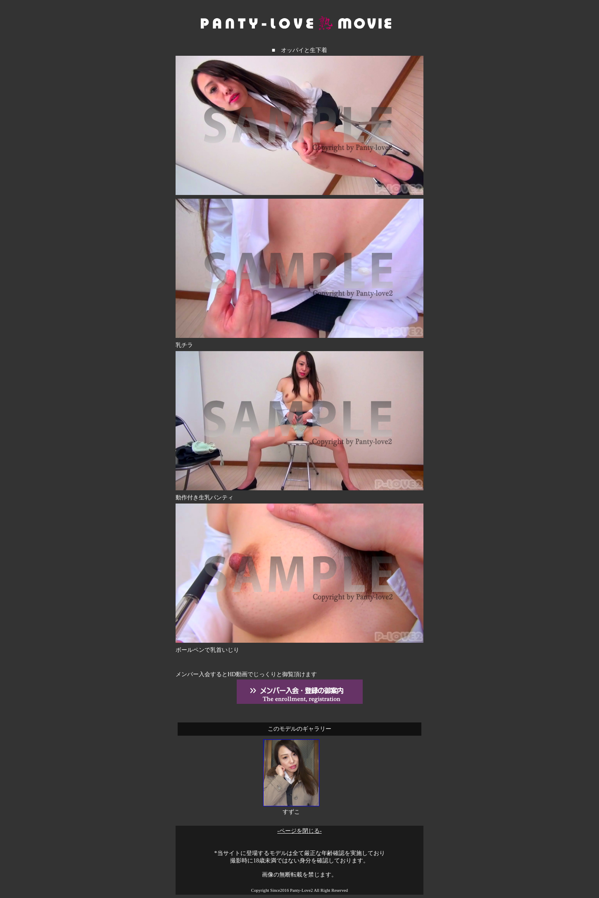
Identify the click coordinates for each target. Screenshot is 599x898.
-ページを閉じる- (299, 831)
